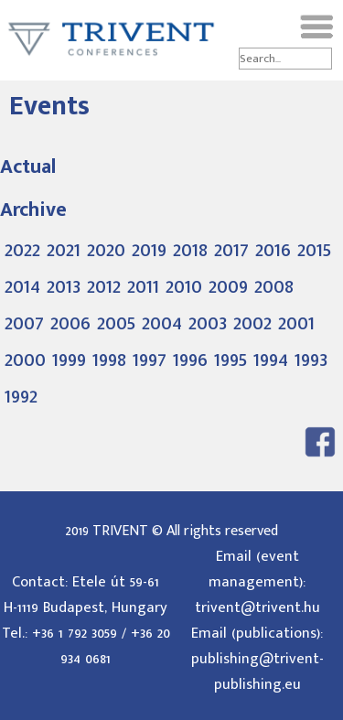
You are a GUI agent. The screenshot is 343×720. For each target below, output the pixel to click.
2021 (63, 249)
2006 (70, 323)
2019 (149, 249)
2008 (274, 286)
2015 (314, 249)
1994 (270, 359)
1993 (311, 359)
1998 (109, 359)
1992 (21, 396)
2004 (162, 323)
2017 (231, 249)
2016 (273, 249)
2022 (22, 249)
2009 (228, 286)
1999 (69, 359)
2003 (207, 323)
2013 (63, 286)
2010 (184, 286)
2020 (106, 249)
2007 (24, 323)
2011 (143, 286)
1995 (230, 359)
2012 (104, 286)
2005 (116, 323)
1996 (190, 359)
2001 (296, 323)
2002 (252, 323)
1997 (149, 359)
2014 (22, 286)
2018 (190, 249)
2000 (25, 359)
